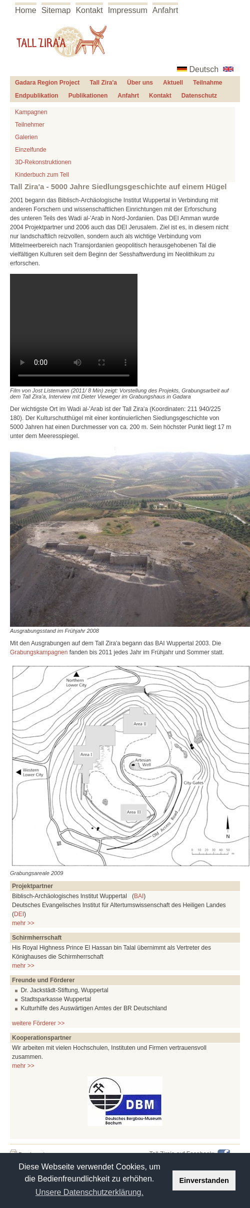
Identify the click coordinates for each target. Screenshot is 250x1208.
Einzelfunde (30, 149)
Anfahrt (165, 10)
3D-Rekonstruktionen (43, 162)
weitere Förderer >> (38, 1023)
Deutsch (204, 69)
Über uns (140, 82)
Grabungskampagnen (39, 652)
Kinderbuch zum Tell (42, 174)
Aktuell (173, 82)
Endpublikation (36, 95)
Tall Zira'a (103, 82)
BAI (139, 896)
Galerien (26, 137)
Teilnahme (207, 82)
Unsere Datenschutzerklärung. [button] (90, 1192)
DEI (19, 914)
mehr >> (23, 923)
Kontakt (89, 10)
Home (25, 10)
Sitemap (56, 10)
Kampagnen (31, 112)
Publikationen (88, 95)
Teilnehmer (29, 124)
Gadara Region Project (47, 82)
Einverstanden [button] (204, 1180)
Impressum (128, 10)
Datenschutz (199, 95)
